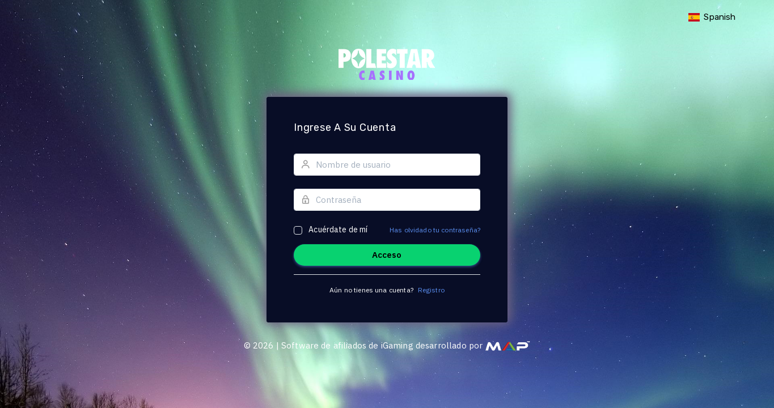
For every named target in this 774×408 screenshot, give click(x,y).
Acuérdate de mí (337, 229)
